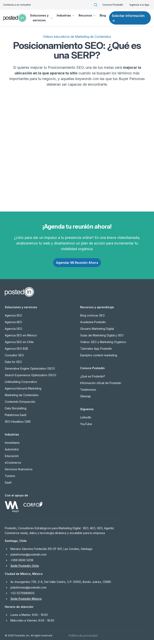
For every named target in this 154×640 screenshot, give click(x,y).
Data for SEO (13, 362)
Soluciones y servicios (42, 18)
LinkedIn (85, 417)
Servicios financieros (18, 469)
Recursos (87, 15)
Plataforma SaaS (15, 415)
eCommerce (13, 462)
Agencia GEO (13, 328)
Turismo (10, 476)
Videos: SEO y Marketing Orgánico (103, 342)
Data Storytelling (15, 408)
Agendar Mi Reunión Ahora (77, 263)
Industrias (66, 15)
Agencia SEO (13, 315)
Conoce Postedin (112, 4)
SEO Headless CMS (18, 421)
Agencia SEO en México (21, 335)
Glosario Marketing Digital (97, 328)
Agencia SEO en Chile (19, 342)
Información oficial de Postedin (100, 383)
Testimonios (88, 389)
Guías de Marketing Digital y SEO (102, 335)
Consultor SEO (14, 355)
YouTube (86, 424)
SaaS (8, 482)
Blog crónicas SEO (92, 315)
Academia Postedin (93, 322)
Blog (103, 15)
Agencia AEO (13, 322)
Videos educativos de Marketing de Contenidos (77, 37)
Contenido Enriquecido (20, 401)
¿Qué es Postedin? (92, 376)
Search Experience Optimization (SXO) (30, 375)
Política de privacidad (83, 635)
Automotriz (12, 449)
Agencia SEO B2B (16, 348)
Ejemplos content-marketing (98, 355)
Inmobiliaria (12, 442)
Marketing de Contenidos (21, 395)
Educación (12, 456)
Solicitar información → (128, 18)
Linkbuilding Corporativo (21, 381)
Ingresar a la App (139, 4)
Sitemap (85, 396)
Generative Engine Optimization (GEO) (30, 368)
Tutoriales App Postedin (96, 348)
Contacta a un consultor (17, 4)
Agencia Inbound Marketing (23, 388)
